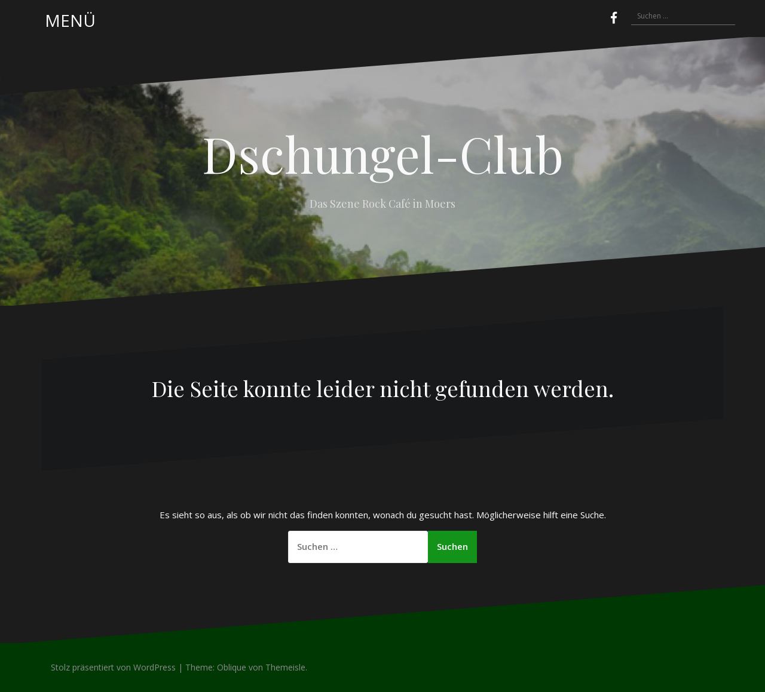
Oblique (231, 667)
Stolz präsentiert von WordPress (113, 667)
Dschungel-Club (383, 153)
